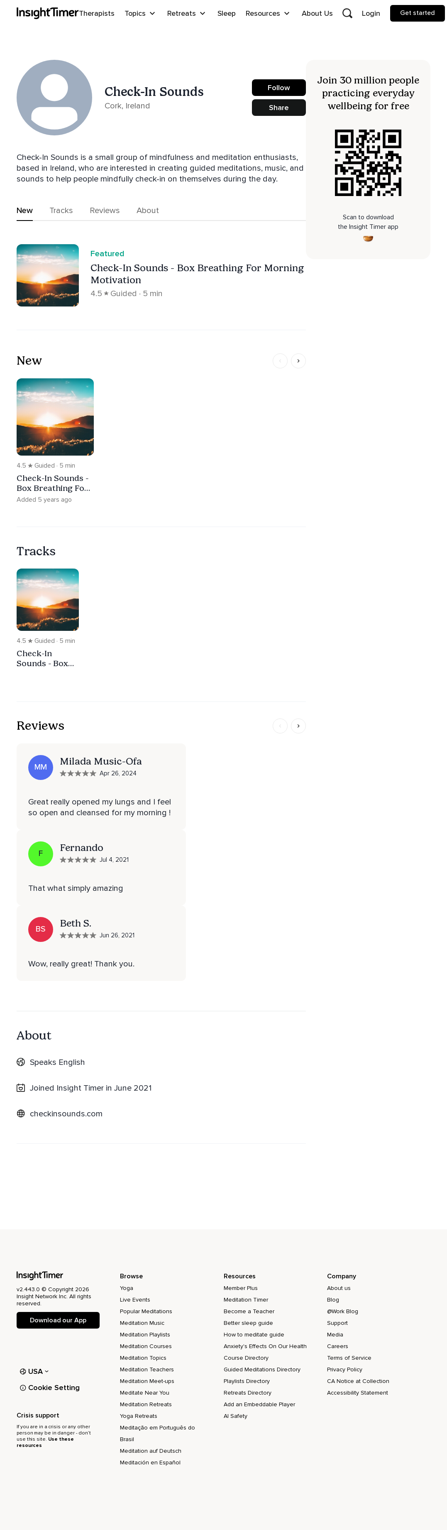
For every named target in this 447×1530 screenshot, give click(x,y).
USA (34, 1371)
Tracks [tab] (61, 211)
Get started (417, 13)
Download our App (58, 1320)
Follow (279, 87)
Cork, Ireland (127, 106)
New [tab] (25, 211)
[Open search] (347, 13)
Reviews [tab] (105, 211)
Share (279, 107)
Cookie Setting (50, 1387)
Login (371, 13)
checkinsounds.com (66, 1114)
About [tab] (148, 211)
